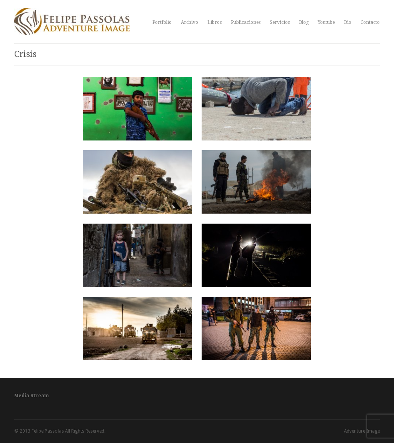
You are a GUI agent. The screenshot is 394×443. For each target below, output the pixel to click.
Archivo (189, 22)
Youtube (326, 22)
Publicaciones (245, 22)
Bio (347, 22)
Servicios (280, 22)
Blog (304, 22)
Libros (214, 22)
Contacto (370, 22)
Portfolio (162, 22)
